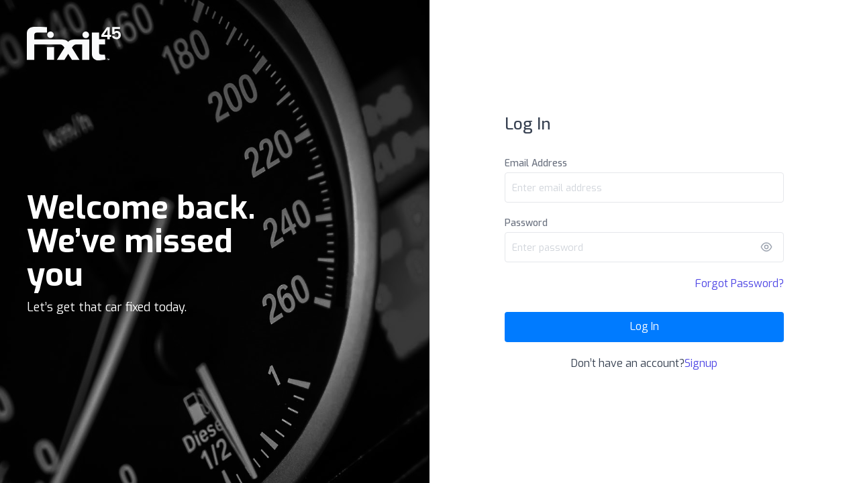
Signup (701, 363)
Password (526, 223)
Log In (644, 326)
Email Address (536, 163)
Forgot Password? (739, 283)
